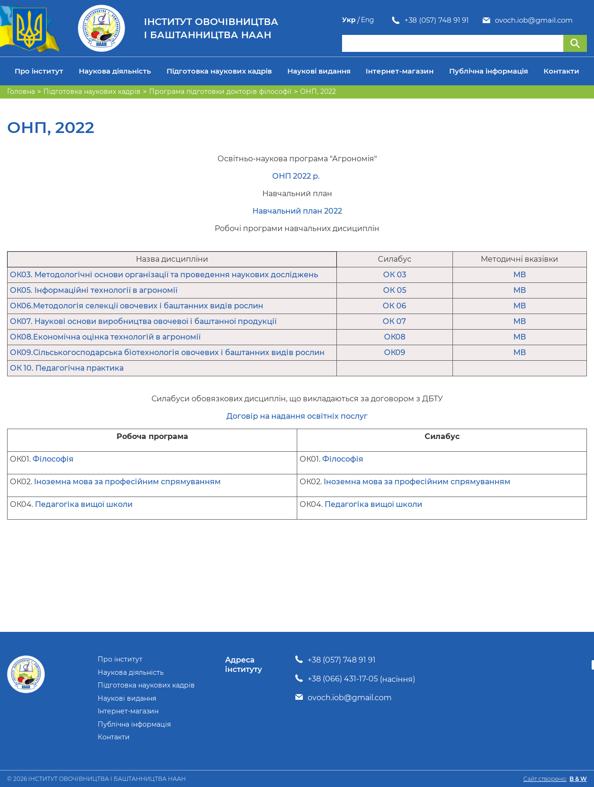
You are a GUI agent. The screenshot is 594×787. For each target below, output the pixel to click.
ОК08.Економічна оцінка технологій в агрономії (105, 336)
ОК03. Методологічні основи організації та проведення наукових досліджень (164, 274)
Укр (562, 20)
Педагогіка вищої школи (84, 504)
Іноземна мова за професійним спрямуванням (127, 481)
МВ (519, 274)
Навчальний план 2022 (297, 211)
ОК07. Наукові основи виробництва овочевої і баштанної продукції (143, 321)
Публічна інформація (488, 70)
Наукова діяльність (115, 70)
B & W (578, 778)
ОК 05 (394, 290)
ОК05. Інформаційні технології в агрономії (93, 290)
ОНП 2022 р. (297, 176)
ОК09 (394, 352)
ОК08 (394, 336)
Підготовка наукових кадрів (219, 70)
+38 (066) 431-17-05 (343, 678)
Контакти (561, 70)
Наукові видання (319, 70)
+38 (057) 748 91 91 (386, 20)
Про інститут (39, 70)
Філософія (53, 459)
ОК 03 (394, 274)
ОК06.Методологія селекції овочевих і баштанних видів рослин (136, 305)
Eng (580, 20)
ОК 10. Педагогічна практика (67, 368)
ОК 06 (394, 305)
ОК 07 (394, 321)
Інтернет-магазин (400, 70)
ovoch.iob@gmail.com (484, 20)
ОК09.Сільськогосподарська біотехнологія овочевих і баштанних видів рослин (167, 352)
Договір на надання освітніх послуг (297, 416)
